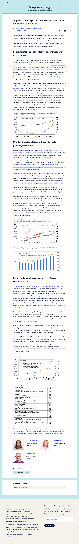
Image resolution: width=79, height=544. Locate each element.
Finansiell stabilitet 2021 (44, 77)
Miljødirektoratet (18, 155)
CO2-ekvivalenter (54, 67)
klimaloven (16, 308)
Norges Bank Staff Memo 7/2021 (29, 165)
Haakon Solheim (37, 28)
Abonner (61, 3)
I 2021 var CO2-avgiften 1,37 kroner (48, 70)
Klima (27, 472)
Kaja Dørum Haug (19, 28)
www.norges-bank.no (71, 3)
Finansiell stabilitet (19, 472)
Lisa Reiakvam (29, 28)
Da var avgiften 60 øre (58, 65)
